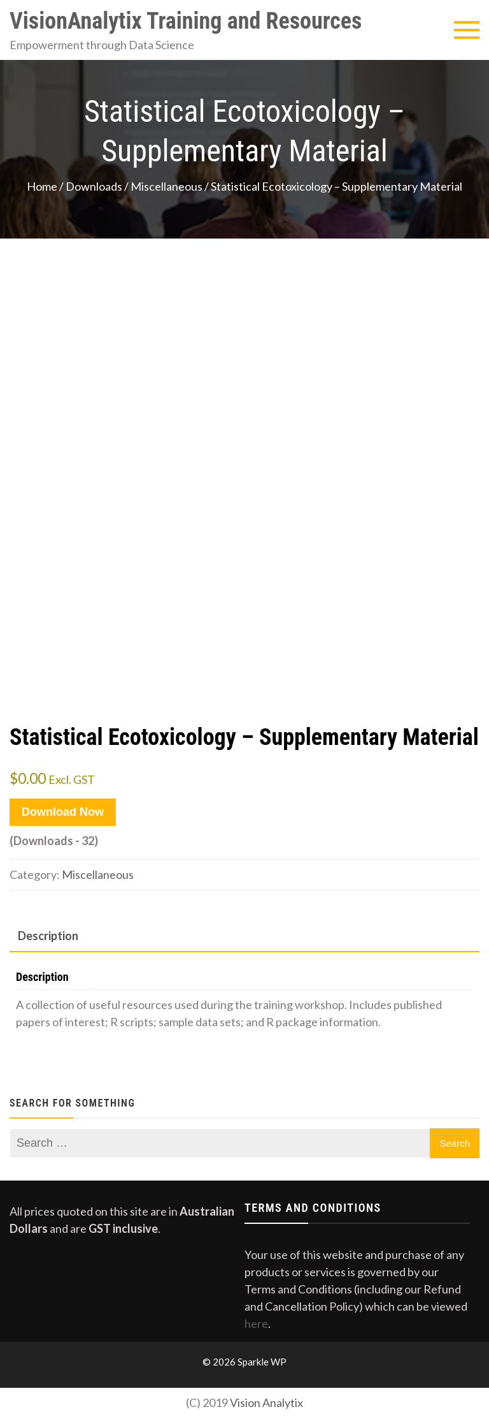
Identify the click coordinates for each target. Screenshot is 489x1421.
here (256, 1323)
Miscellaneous (166, 186)
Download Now (63, 812)
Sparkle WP (262, 1361)
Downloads (94, 186)
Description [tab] (48, 936)
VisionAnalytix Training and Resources (186, 21)
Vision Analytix (266, 1402)
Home (42, 186)
